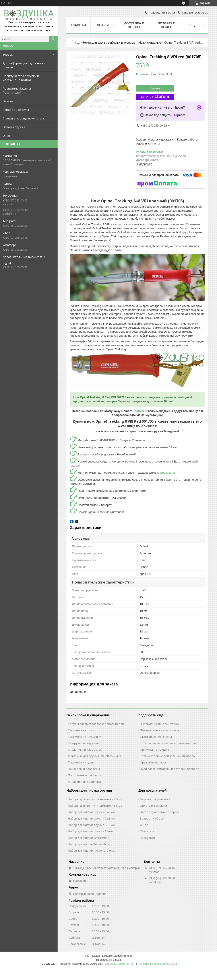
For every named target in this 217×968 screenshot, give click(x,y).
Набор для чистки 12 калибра (88, 838)
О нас (6, 136)
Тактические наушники (84, 737)
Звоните (139, 411)
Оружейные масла (153, 762)
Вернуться (147, 838)
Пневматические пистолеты (160, 730)
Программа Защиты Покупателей (17, 90)
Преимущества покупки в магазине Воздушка (21, 78)
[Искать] (53, 39)
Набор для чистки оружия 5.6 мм (90, 831)
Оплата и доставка (153, 806)
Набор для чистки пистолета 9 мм (91, 851)
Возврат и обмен (166, 25)
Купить (155, 88)
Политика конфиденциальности (157, 963)
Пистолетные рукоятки (84, 775)
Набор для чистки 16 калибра (88, 844)
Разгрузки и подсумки (83, 743)
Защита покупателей (155, 799)
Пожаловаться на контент (120, 963)
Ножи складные (150, 42)
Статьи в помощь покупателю (24, 118)
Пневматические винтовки (159, 724)
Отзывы (8, 101)
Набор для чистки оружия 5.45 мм (91, 812)
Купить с (155, 97)
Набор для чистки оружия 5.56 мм (91, 825)
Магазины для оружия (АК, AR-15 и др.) (94, 756)
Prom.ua (127, 955)
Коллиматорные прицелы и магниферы (168, 756)
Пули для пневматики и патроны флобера (169, 769)
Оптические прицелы (155, 749)
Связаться (147, 831)
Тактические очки (81, 730)
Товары (8, 55)
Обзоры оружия (14, 127)
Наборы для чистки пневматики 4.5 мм (95, 799)
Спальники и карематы (84, 749)
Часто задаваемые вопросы (160, 812)
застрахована (166, 472)
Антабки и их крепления (85, 782)
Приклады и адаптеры (84, 769)
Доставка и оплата (134, 25)
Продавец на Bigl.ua (108, 959)
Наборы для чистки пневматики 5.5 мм (95, 806)
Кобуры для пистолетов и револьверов (96, 724)
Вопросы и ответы (16, 110)
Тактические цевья (81, 762)
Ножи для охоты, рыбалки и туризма (109, 42)
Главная (78, 25)
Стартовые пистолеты (156, 737)
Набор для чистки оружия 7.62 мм (91, 818)
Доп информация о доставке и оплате (24, 65)
